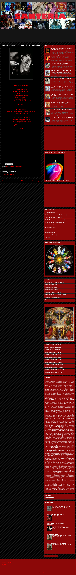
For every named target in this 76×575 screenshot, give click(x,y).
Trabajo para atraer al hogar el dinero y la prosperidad (62, 470)
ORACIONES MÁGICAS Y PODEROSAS (56, 543)
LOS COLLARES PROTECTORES (59, 63)
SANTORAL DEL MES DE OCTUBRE (54, 367)
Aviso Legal (4, 565)
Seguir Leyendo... (21, 104)
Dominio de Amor (69, 399)
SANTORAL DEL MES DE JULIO (53, 359)
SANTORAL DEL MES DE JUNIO (53, 357)
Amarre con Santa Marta (62, 383)
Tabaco (72, 463)
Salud (47, 451)
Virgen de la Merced (68, 485)
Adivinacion (71, 381)
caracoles (65, 489)
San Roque (52, 461)
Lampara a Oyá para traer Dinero (62, 410)
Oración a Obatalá (58, 432)
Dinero (52, 399)
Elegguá (69, 402)
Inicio (22, 181)
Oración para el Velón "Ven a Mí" (52, 217)
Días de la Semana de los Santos (53, 401)
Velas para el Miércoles (50, 235)
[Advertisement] (39, 38)
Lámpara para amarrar (50, 412)
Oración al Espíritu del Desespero (65, 438)
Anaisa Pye (71, 385)
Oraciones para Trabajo (55, 427)
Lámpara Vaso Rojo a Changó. (65, 411)
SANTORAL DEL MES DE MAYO (53, 354)
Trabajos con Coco (67, 479)
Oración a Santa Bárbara (56, 436)
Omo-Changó (49, 416)
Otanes (56, 446)
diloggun (70, 489)
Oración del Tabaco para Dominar (52, 442)
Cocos (72, 393)
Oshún (51, 446)
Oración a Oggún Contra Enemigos (53, 433)
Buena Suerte (58, 389)
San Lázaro (54, 458)
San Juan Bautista (49, 457)
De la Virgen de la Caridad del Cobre (53, 282)
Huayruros (47, 407)
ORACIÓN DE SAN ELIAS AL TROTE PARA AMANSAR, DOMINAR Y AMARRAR (61, 71)
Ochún (53, 415)
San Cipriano (48, 453)
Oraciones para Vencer (69, 427)
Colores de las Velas (50, 209)
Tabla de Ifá (49, 464)
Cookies (4, 564)
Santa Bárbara (70, 461)
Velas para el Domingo (50, 227)
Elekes (46, 403)
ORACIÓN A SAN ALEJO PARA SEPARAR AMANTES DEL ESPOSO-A (61, 110)
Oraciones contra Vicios (58, 424)
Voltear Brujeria (48, 488)
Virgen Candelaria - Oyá (65, 484)
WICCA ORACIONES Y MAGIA (54, 505)
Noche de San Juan (54, 414)
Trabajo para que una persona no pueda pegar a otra (55, 475)
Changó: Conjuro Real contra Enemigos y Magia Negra (57, 393)
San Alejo (63, 451)
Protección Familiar (58, 450)
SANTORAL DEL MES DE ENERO (53, 344)
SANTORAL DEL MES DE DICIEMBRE (54, 372)
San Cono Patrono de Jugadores (58, 453)
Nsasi (66, 414)
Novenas (61, 414)
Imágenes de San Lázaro (51, 287)
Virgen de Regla (58, 485)
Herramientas (69, 406)
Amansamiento (59, 382)
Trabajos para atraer (56, 483)
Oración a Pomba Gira (50, 434)
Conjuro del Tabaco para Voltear (60, 398)
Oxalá (61, 446)
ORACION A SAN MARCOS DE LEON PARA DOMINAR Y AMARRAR (62, 87)
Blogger (43, 572)
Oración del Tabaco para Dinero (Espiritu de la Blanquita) (61, 441)
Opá (55, 416)
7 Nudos (58, 381)
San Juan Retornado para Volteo (61, 457)
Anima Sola (69, 386)
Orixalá (66, 445)
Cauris (60, 390)
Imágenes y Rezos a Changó (52, 297)
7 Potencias (64, 381)
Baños (46, 389)
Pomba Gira (48, 449)
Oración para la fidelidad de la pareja (14, 166)
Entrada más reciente (8, 181)
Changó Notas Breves (67, 392)
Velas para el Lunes (49, 230)
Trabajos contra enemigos (50, 480)
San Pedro (65, 459)
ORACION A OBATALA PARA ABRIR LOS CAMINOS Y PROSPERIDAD (61, 79)
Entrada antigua (36, 181)
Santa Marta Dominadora (52, 462)
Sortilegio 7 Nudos (65, 463)
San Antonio (69, 451)
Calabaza (66, 389)
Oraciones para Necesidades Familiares (54, 426)
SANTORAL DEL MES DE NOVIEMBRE (54, 369)
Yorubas (60, 489)
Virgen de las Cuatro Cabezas (51, 487)
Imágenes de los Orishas (51, 289)
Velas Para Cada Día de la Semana (53, 225)
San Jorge (65, 455)
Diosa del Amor (59, 399)
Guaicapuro (49, 406)
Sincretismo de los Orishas (55, 463)
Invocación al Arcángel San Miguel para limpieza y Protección (59, 408)
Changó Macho (58, 392)
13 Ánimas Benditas (49, 380)
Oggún (63, 415)
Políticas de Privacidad (7, 562)
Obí (49, 415)
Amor (64, 385)
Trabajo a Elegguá (57, 464)
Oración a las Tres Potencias (58, 437)
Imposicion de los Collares (58, 407)
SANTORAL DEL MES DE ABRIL (53, 352)
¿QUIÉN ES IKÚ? (56, 515)
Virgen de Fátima (48, 485)
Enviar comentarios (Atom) (24, 184)
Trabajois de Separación (55, 479)
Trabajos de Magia (62, 480)
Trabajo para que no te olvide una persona (62, 474)
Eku (52, 402)
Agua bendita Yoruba (50, 382)
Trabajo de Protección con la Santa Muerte (58, 467)
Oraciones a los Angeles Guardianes (63, 420)
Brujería (51, 389)
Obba (46, 415)
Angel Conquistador (50, 386)
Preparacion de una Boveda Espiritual (63, 449)
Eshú (51, 403)
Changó (65, 390)
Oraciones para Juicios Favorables (63, 425)
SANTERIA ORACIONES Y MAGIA (55, 514)
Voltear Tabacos (56, 488)
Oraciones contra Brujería (51, 421)
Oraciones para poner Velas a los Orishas (55, 215)
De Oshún (47, 279)
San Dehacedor (69, 453)
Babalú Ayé (68, 388)
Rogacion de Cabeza (70, 450)
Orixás (70, 445)
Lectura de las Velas (50, 212)
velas (46, 237)
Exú (65, 403)
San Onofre (57, 459)
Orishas (60, 445)
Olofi (68, 415)
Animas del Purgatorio (49, 388)
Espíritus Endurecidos (58, 403)
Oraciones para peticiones (58, 430)
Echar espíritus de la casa (68, 401)
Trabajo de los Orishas (61, 468)
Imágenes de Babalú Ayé (51, 284)
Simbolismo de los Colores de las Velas (54, 222)
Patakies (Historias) (54, 447)
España (8, 167)
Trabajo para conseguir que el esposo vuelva (57, 471)
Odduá (59, 415)
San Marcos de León (65, 458)
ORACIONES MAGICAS (52, 534)
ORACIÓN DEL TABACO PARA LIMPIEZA (61, 102)
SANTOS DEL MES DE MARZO (52, 349)
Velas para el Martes (50, 232)
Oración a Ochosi (68, 432)
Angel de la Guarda (60, 386)
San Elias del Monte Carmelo (59, 454)
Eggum (48, 402)
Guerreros (55, 406)
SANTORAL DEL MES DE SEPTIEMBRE (55, 364)
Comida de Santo (60, 394)
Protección (48, 450)
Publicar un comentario (9, 174)
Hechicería (61, 406)
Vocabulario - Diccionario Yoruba (65, 487)
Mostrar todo (71, 551)
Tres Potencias (53, 484)
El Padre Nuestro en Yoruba (60, 402)
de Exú (46, 299)
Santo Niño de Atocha (64, 462)
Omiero (72, 415)
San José (70, 455)
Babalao (62, 388)
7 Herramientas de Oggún (50, 381)
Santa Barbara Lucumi (61, 461)
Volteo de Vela (65, 488)
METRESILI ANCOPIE (61, 412)
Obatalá (70, 414)
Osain (46, 446)
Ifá (51, 407)
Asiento (57, 388)
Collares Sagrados (51, 394)
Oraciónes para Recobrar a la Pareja (58, 443)
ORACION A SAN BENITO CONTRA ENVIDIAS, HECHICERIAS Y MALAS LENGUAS (60, 527)
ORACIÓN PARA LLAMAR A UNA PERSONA (62, 117)
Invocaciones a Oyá (69, 407)
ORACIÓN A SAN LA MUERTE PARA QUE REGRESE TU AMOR (61, 49)
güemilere (47, 490)
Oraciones (56, 418)
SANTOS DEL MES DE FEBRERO (53, 347)
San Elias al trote (48, 454)
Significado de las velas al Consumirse (54, 219)
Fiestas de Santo (58, 404)
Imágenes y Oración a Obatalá (52, 292)
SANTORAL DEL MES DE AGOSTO (53, 362)
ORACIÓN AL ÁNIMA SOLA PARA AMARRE (61, 56)
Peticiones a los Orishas (67, 447)
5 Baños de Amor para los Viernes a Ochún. (63, 380)
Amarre (66, 382)
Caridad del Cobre (53, 390)
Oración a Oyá (68, 433)
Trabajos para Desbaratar (59, 481)
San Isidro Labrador (56, 455)
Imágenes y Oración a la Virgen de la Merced (55, 294)
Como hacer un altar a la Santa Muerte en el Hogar (60, 397)
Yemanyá (54, 489)
